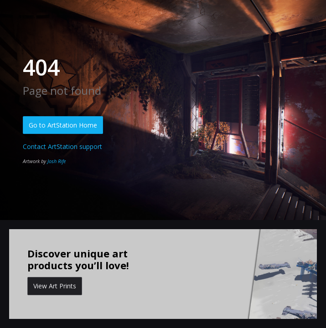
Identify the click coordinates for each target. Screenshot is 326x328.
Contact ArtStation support (62, 146)
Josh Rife (56, 161)
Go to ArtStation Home (63, 125)
